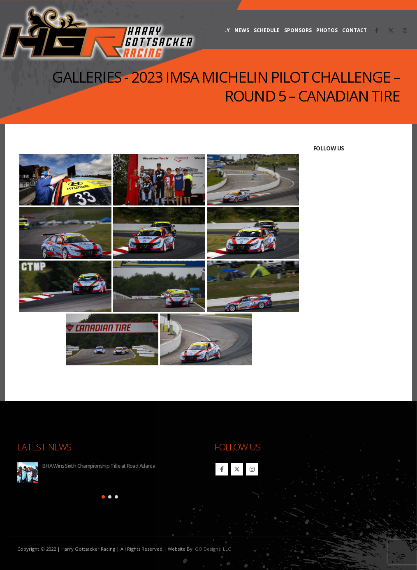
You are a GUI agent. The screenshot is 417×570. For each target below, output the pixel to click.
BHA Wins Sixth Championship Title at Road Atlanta (98, 465)
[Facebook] (376, 30)
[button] (103, 497)
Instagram (252, 469)
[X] (390, 30)
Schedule (267, 30)
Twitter (237, 469)
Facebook (221, 469)
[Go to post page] (27, 472)
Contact (354, 30)
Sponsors (298, 30)
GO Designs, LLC (213, 549)
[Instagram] (404, 30)
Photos (327, 30)
